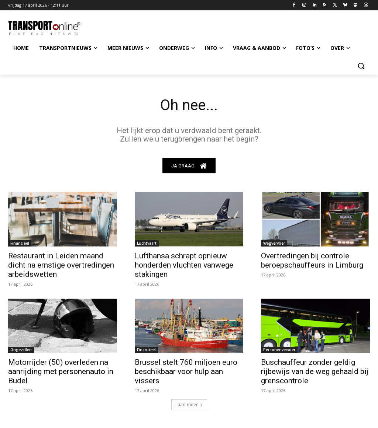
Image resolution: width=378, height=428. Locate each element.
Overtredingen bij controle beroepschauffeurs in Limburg (312, 260)
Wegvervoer (274, 243)
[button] (361, 66)
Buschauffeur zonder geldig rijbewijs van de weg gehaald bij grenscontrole (314, 371)
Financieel (19, 243)
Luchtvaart (147, 243)
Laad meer (189, 404)
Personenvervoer (279, 349)
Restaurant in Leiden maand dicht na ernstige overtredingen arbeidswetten (61, 265)
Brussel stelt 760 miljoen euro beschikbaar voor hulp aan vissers (186, 371)
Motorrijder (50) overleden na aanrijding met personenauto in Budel (60, 371)
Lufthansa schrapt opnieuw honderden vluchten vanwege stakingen (184, 265)
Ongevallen (21, 349)
